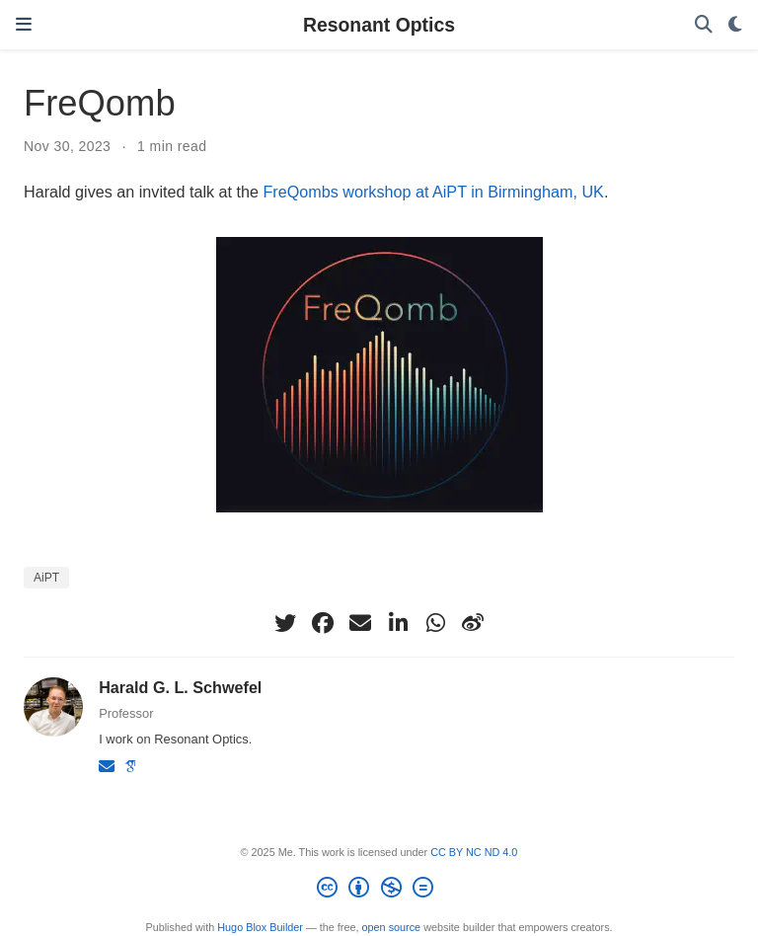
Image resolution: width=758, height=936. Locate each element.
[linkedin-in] (398, 623)
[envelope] (360, 623)
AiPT (46, 578)
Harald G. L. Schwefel (180, 687)
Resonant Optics (379, 25)
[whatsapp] (435, 623)
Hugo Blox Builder (260, 927)
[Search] (704, 25)
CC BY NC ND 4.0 (473, 852)
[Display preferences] (735, 25)
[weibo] (473, 623)
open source (391, 927)
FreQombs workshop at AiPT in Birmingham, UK (433, 191)
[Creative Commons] (378, 890)
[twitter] (285, 623)
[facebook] (323, 623)
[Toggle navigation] (24, 25)
